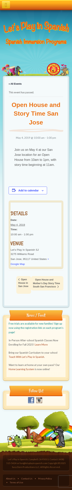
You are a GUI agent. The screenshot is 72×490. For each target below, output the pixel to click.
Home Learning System (21, 369)
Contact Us (26, 478)
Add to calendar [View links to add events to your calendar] (28, 190)
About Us (10, 478)
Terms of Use (16, 482)
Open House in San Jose (23, 283)
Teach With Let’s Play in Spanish (26, 356)
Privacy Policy (45, 478)
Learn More (41, 344)
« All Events (15, 84)
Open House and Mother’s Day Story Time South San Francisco (46, 283)
